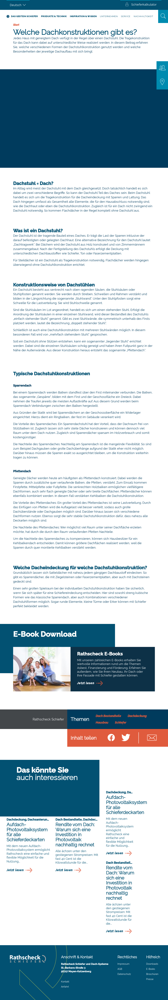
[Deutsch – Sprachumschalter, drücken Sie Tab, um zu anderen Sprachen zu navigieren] (18, 5)
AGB (119, 969)
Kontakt (65, 981)
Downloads (152, 964)
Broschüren (152, 974)
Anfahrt (65, 986)
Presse (149, 979)
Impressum (123, 964)
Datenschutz (124, 974)
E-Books (150, 969)
